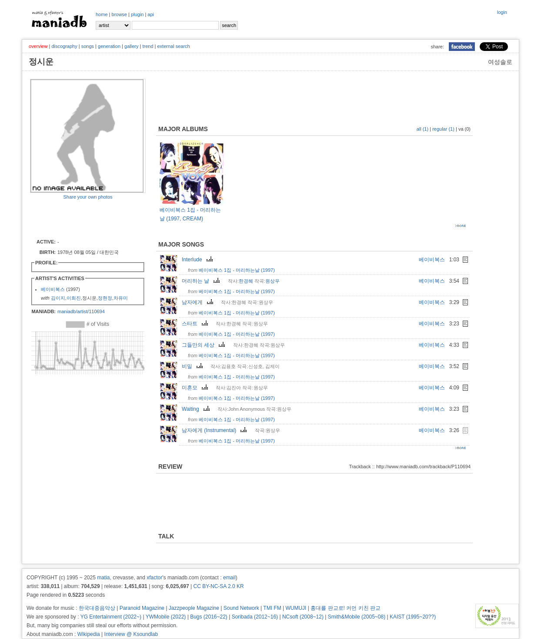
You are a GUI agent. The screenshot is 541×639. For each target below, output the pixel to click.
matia (103, 578)
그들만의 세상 (204, 345)
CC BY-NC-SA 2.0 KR (218, 586)
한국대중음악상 (97, 608)
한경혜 (246, 281)
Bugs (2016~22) (208, 617)
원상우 (272, 281)
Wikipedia (88, 634)
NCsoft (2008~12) (303, 617)
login (502, 12)
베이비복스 (53, 289)
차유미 (121, 298)
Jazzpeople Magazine (194, 608)
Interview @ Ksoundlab (131, 634)
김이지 (58, 298)
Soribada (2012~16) (255, 617)
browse (119, 14)
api (150, 14)
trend (147, 46)
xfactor (154, 578)
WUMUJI (295, 608)
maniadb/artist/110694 (81, 311)
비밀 (193, 366)
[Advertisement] (81, 219)
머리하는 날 (202, 281)
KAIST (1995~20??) (413, 617)
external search (173, 46)
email (229, 578)
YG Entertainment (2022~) (110, 617)
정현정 (105, 298)
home (102, 14)
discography (64, 46)
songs (87, 46)
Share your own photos (87, 196)
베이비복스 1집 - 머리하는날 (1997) (237, 270)
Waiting (197, 409)
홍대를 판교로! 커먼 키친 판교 (346, 608)
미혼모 (196, 388)
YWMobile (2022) (166, 617)
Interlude (198, 260)
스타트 (196, 324)
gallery (131, 46)
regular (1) (443, 129)
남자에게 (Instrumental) (215, 430)
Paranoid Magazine (142, 608)
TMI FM (272, 608)
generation (109, 46)
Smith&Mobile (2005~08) (356, 617)
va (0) (464, 129)
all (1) (423, 129)
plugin (137, 14)
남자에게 (198, 302)
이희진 (74, 298)
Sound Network (241, 608)
